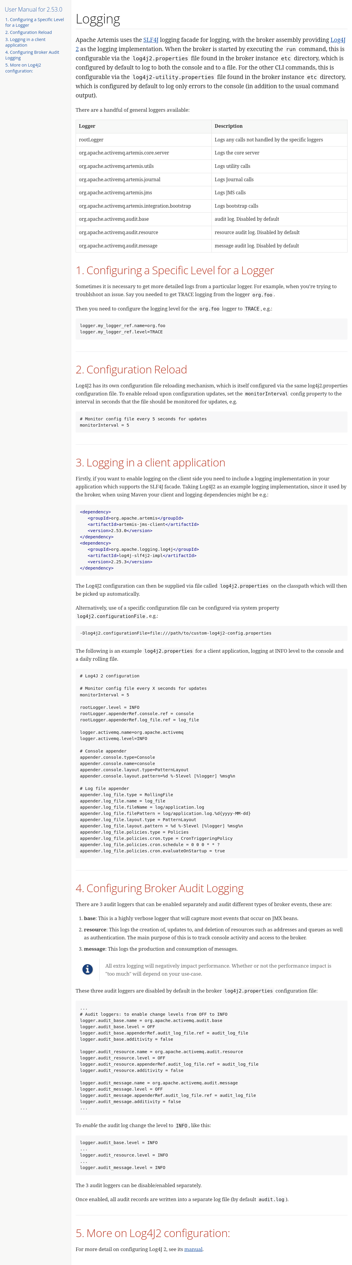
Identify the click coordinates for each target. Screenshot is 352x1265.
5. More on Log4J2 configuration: (23, 67)
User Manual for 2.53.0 (33, 9)
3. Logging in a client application (25, 42)
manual (193, 1249)
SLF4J (150, 40)
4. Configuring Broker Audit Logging (159, 887)
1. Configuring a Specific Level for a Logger (175, 269)
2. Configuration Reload (28, 32)
